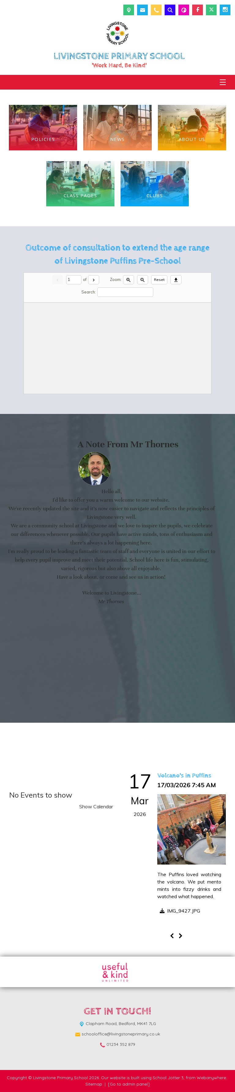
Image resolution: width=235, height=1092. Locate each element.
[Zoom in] (128, 280)
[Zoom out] (142, 280)
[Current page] (73, 280)
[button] (178, 912)
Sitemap (93, 1084)
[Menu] (222, 82)
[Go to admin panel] (129, 1084)
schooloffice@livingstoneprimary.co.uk (121, 1034)
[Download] (175, 280)
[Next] (93, 280)
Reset (159, 279)
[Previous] (172, 936)
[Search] (125, 292)
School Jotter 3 (168, 1077)
